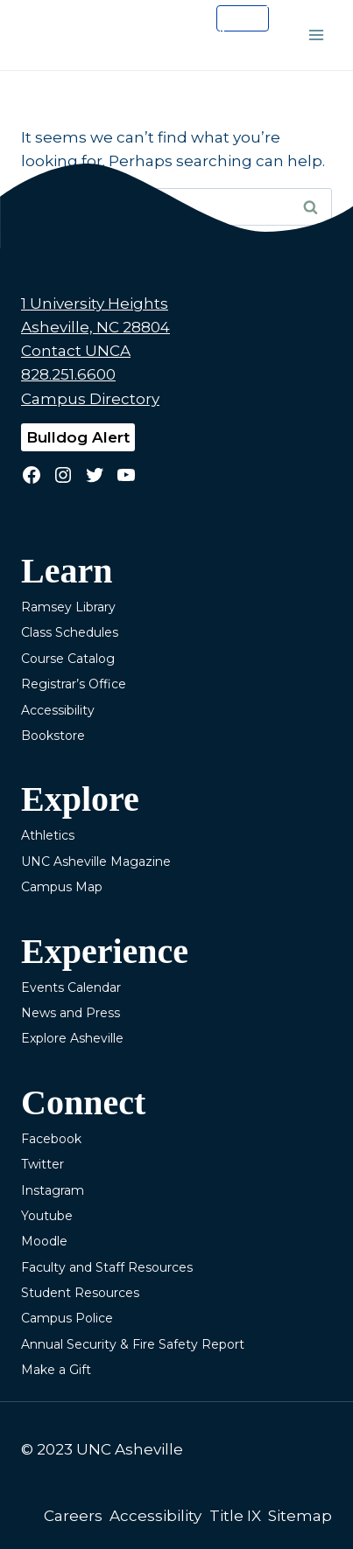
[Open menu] (316, 34)
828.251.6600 (68, 374)
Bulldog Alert (78, 437)
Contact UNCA (76, 350)
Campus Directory (90, 399)
